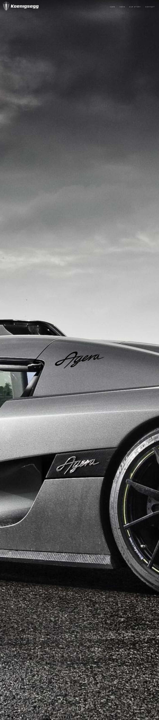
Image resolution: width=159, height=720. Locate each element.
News (122, 7)
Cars (112, 7)
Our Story (135, 7)
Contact (150, 7)
